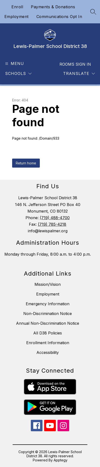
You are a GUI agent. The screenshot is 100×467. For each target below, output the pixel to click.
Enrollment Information (47, 342)
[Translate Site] (79, 74)
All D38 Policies (47, 333)
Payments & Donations (53, 6)
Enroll (17, 6)
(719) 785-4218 (52, 224)
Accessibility (47, 352)
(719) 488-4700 (55, 217)
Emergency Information (47, 303)
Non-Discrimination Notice (47, 313)
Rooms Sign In (75, 64)
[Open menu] (14, 64)
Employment (16, 16)
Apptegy (60, 460)
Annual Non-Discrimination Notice (47, 323)
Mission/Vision (47, 284)
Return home (26, 163)
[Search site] (93, 12)
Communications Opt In (59, 16)
